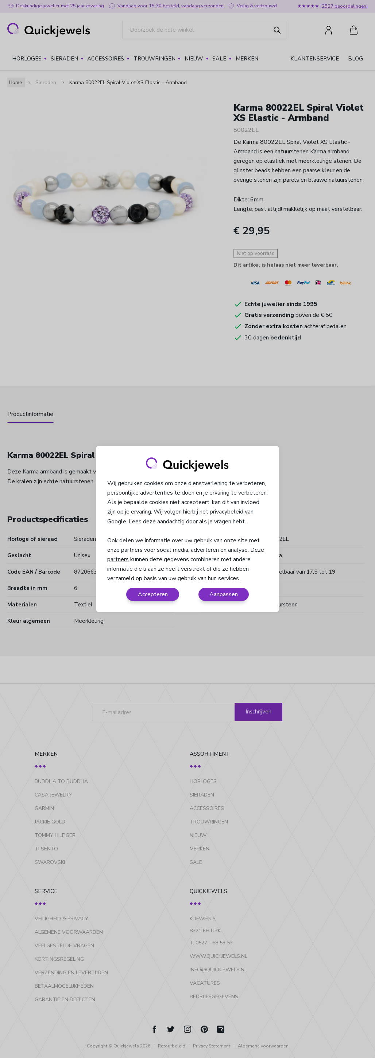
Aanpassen (223, 594)
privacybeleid (226, 512)
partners (118, 559)
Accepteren (153, 594)
